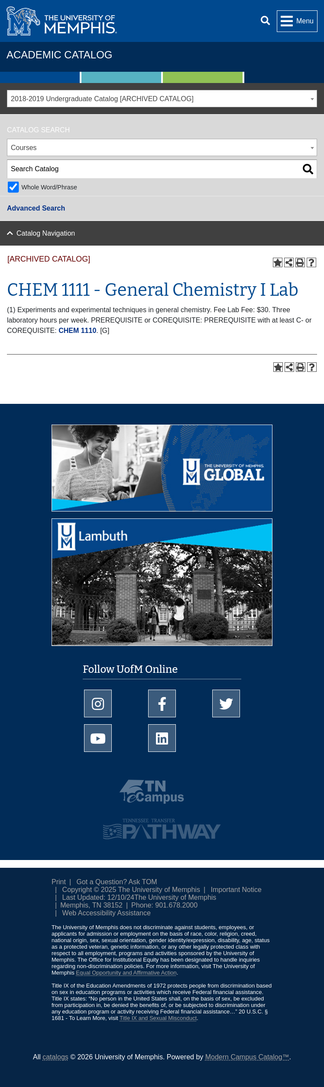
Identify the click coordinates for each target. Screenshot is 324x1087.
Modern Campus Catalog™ (247, 1057)
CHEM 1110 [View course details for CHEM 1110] (77, 330)
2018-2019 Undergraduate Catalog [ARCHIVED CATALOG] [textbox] (102, 98)
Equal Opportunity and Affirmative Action (126, 972)
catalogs (55, 1057)
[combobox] (162, 98)
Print (59, 882)
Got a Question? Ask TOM (117, 882)
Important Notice (236, 889)
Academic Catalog (59, 55)
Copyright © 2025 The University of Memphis (131, 889)
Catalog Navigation (45, 233)
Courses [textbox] (24, 147)
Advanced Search (36, 208)
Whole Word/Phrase (49, 187)
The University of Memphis (175, 897)
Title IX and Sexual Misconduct (158, 1018)
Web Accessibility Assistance (106, 913)
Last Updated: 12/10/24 (98, 897)
